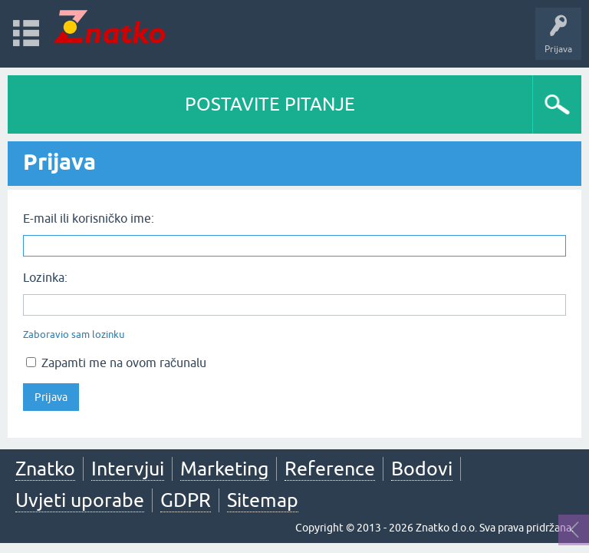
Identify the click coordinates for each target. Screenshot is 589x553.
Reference (330, 468)
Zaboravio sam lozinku (73, 334)
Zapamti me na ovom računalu (116, 362)
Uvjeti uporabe (79, 500)
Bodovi (421, 468)
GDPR (185, 500)
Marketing (224, 468)
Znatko (45, 468)
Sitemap (262, 500)
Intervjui (127, 468)
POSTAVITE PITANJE (270, 104)
